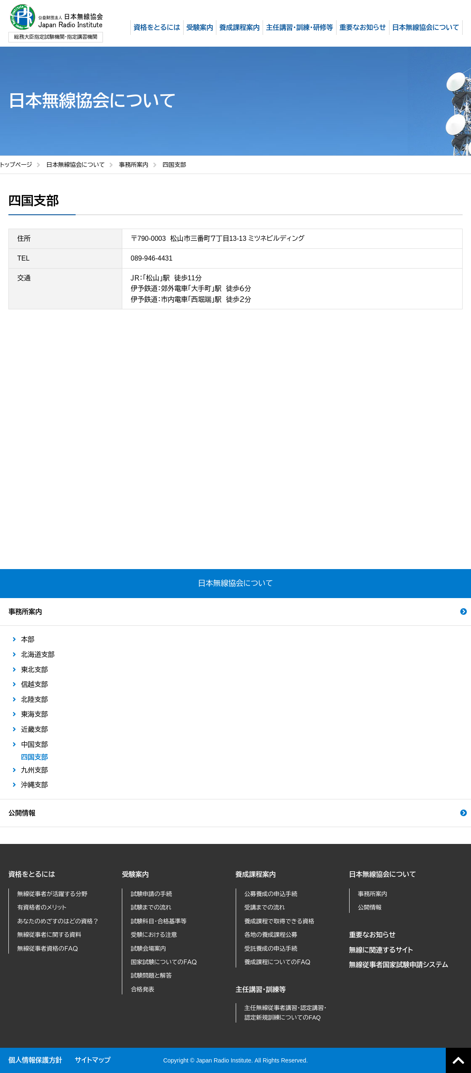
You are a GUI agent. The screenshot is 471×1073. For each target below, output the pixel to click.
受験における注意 (154, 934)
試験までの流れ (151, 907)
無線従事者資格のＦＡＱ (47, 948)
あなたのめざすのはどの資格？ (58, 921)
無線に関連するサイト (381, 950)
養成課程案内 (256, 874)
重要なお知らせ (372, 935)
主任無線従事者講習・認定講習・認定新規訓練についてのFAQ (286, 1012)
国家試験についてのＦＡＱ (164, 962)
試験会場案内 (148, 948)
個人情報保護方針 (35, 1060)
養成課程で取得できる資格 (280, 921)
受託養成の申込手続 (271, 948)
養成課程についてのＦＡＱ (277, 962)
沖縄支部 (34, 784)
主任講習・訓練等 (261, 989)
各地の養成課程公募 (271, 934)
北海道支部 (38, 654)
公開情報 (21, 813)
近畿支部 (34, 729)
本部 (27, 639)
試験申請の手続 (151, 894)
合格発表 (142, 989)
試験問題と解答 (151, 975)
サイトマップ (93, 1060)
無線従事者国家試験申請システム (398, 964)
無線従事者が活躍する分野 (52, 894)
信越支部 (34, 684)
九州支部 (34, 770)
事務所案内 (133, 164)
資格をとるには (31, 874)
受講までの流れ (265, 907)
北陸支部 (34, 699)
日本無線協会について (75, 164)
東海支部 (34, 714)
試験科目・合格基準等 (159, 921)
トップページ (16, 164)
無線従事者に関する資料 (49, 934)
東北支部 (34, 669)
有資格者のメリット (41, 907)
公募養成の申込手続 (271, 894)
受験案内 (135, 874)
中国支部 (34, 744)
